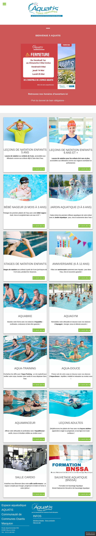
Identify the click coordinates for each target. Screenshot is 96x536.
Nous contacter (50, 520)
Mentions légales (38, 520)
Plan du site (37, 523)
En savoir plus (38, 169)
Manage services (90, 533)
